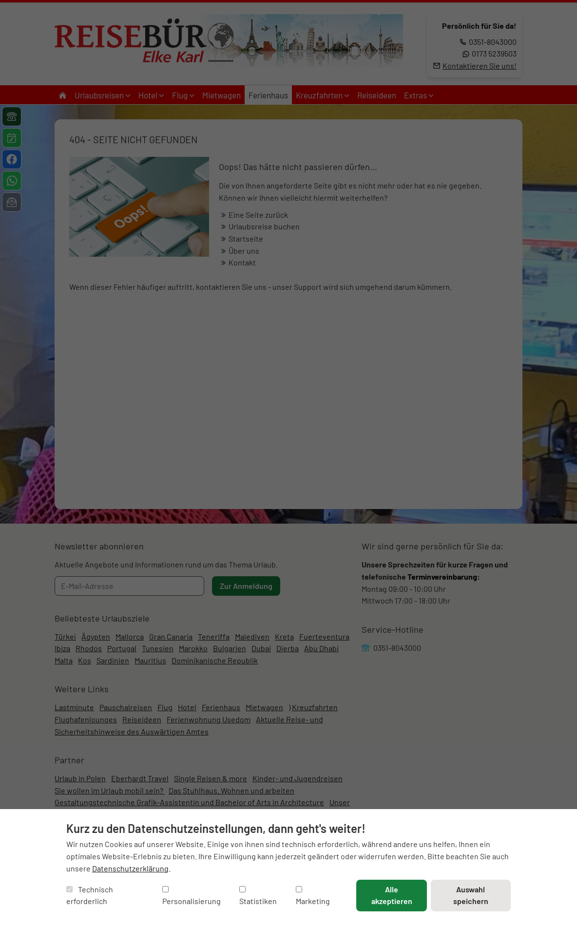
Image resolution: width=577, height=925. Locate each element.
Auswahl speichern (470, 895)
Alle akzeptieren (391, 895)
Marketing (313, 896)
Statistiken (258, 896)
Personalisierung (191, 896)
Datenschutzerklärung (130, 868)
